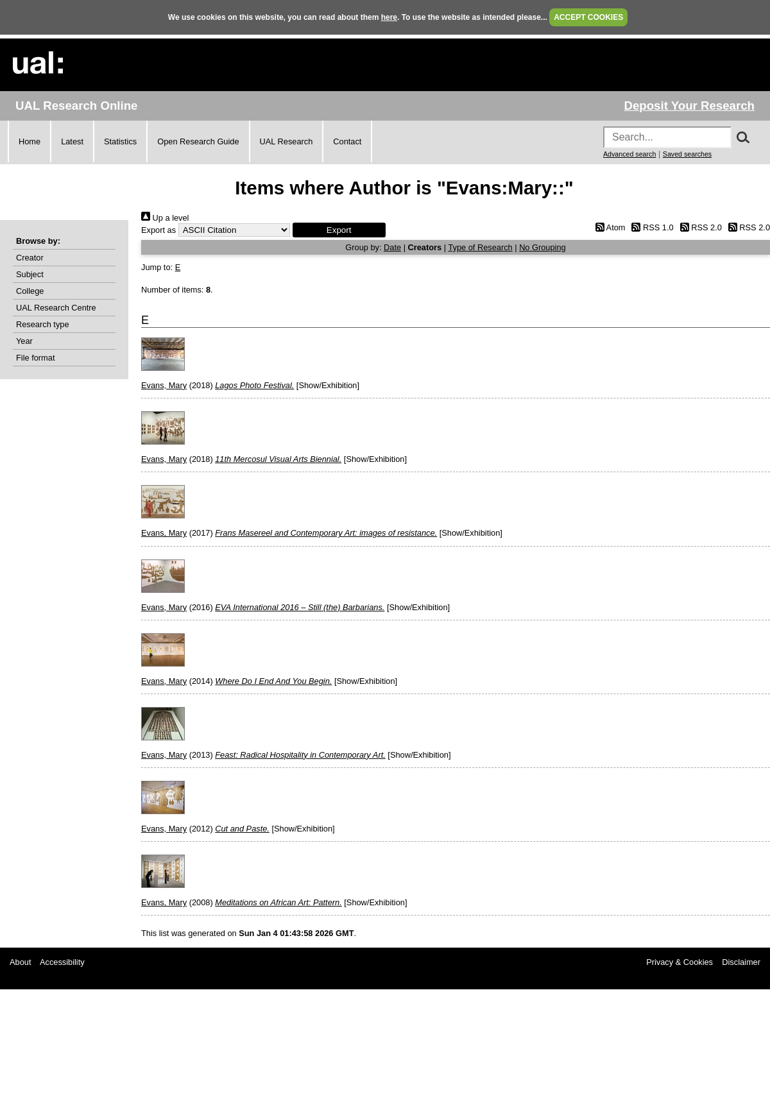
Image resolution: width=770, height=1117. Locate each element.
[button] (339, 230)
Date (392, 247)
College (30, 291)
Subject (30, 274)
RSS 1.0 (651, 227)
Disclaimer (741, 962)
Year (24, 341)
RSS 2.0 (699, 227)
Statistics (120, 141)
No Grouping (542, 247)
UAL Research (286, 141)
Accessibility (62, 962)
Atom (608, 227)
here (389, 17)
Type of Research (480, 247)
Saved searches (687, 154)
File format (35, 357)
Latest (72, 141)
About (20, 962)
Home (29, 141)
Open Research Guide (198, 141)
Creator (30, 257)
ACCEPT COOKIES (588, 17)
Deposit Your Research (689, 105)
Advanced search (629, 154)
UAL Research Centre (56, 307)
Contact (347, 141)
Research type (42, 324)
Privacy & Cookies (679, 962)
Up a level (165, 218)
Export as (158, 230)
